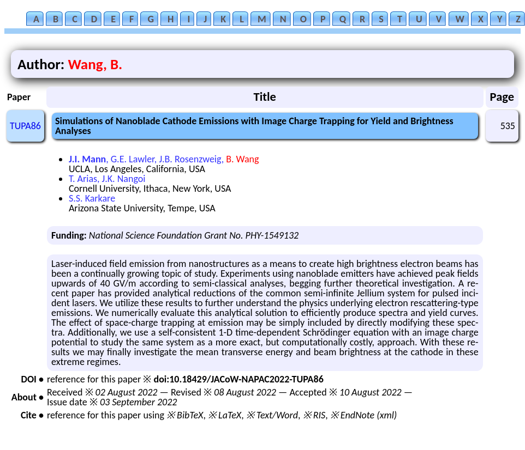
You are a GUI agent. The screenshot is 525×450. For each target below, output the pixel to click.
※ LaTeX (224, 415)
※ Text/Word (272, 415)
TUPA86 (25, 126)
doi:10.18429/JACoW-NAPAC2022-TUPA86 (238, 379)
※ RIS (314, 415)
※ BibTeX (184, 415)
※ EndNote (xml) (363, 415)
